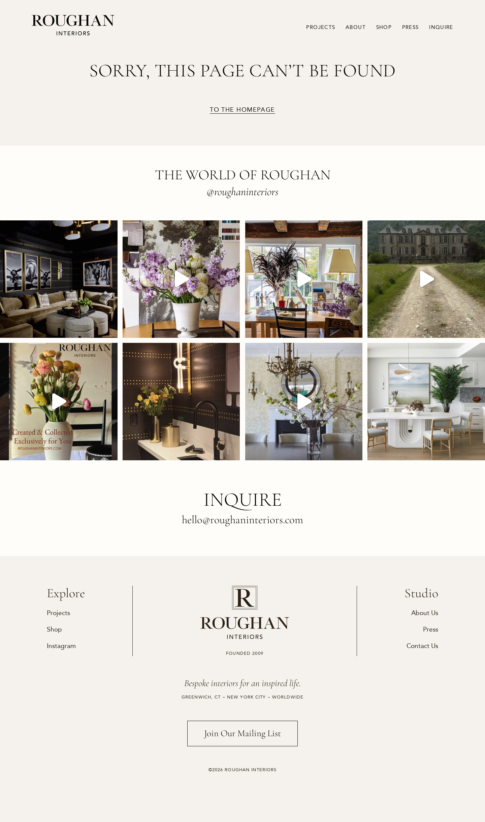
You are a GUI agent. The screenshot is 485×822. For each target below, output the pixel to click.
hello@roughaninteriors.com (242, 519)
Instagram (61, 646)
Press (410, 27)
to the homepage (242, 110)
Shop (384, 27)
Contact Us (422, 646)
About (356, 27)
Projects (320, 27)
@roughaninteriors (242, 191)
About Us (424, 613)
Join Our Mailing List (242, 733)
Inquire (441, 27)
